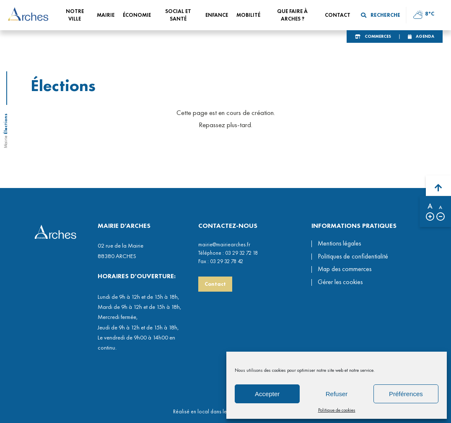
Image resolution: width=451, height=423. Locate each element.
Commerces (378, 36)
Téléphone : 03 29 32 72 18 (228, 252)
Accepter (267, 393)
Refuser (337, 393)
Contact (215, 283)
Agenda (425, 36)
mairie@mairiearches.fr (224, 244)
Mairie (5, 142)
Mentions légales (339, 243)
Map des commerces (344, 269)
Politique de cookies (336, 410)
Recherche (380, 14)
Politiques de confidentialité (353, 256)
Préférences (406, 393)
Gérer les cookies (340, 282)
